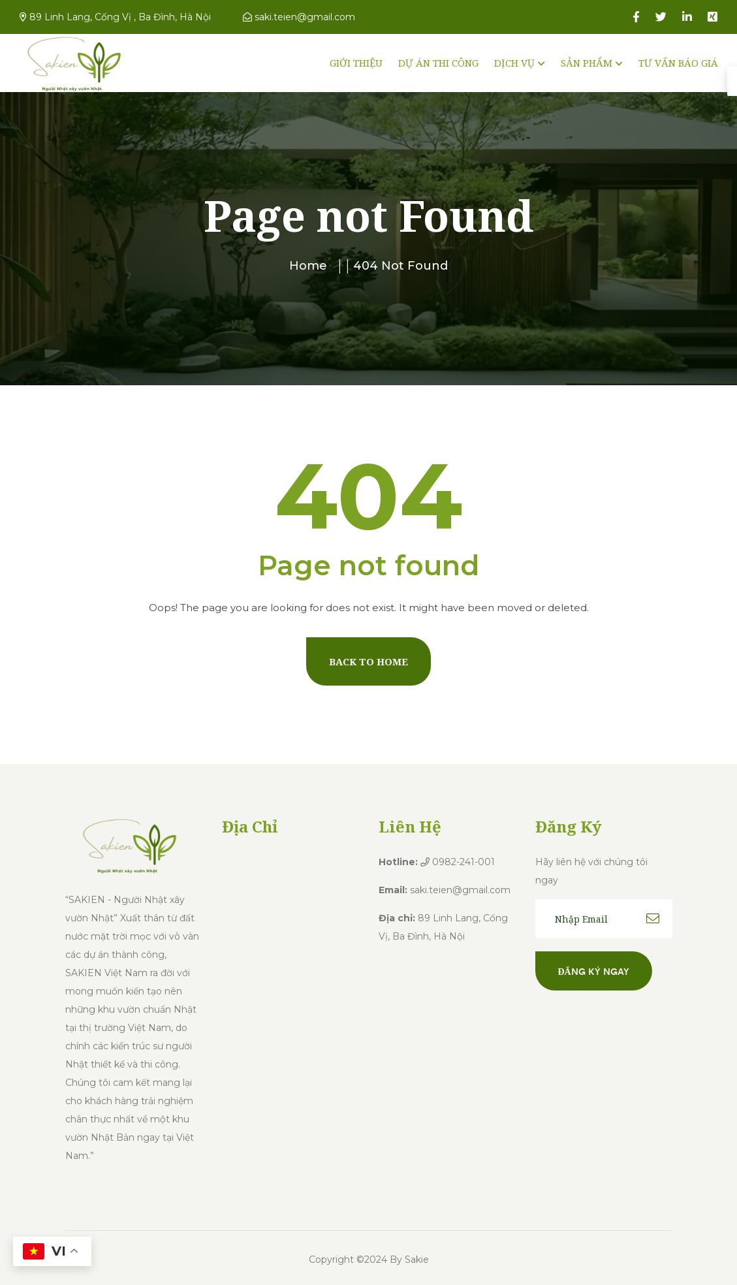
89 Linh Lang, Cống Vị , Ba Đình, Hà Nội (115, 17)
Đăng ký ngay (593, 970)
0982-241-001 (457, 862)
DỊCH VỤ (514, 62)
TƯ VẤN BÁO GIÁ (678, 62)
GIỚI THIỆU (356, 62)
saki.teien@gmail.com (299, 17)
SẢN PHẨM (586, 62)
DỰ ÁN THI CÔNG (438, 62)
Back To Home (368, 661)
